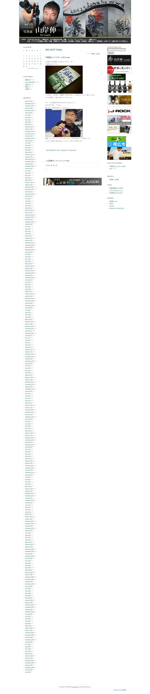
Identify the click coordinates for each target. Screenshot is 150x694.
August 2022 (28, 196)
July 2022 (27, 198)
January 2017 (28, 351)
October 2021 (29, 219)
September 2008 (29, 583)
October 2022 (29, 191)
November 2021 (29, 217)
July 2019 (27, 282)
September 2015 (29, 388)
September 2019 (29, 277)
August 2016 (28, 363)
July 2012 (27, 477)
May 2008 (28, 593)
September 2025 (29, 110)
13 (35, 58)
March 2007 (28, 625)
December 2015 (29, 382)
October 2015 (29, 386)
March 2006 (28, 653)
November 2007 (29, 607)
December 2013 (29, 437)
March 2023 (28, 180)
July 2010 (27, 532)
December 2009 (29, 549)
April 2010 (28, 539)
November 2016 (29, 356)
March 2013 (28, 458)
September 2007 (29, 611)
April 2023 (28, 177)
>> (37, 68)
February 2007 (29, 628)
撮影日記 (28, 79)
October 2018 (29, 303)
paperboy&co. (75, 687)
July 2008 (27, 588)
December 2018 (29, 298)
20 (35, 61)
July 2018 (27, 310)
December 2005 (29, 660)
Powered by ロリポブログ (116, 208)
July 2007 (27, 616)
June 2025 (28, 117)
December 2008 (29, 577)
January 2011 (28, 519)
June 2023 (28, 173)
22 (40, 61)
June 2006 (28, 646)
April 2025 (28, 122)
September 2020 (29, 249)
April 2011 (28, 512)
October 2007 (29, 609)
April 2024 (28, 149)
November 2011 (29, 495)
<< (28, 68)
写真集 (27, 89)
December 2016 (29, 354)
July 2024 (27, 142)
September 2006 (29, 639)
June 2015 (28, 395)
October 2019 (29, 275)
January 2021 (28, 240)
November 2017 (29, 328)
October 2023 (29, 163)
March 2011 (28, 514)
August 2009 (28, 558)
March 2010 (28, 542)
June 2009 (28, 563)
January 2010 (28, 546)
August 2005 (28, 669)
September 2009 (29, 556)
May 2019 (28, 286)
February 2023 (29, 182)
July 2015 (27, 393)
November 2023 (29, 161)
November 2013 (29, 440)
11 (29, 58)
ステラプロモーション (116, 190)
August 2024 (28, 140)
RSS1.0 (111, 203)
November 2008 (29, 579)
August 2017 (28, 335)
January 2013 (28, 463)
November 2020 (29, 245)
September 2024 (29, 138)
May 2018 (28, 314)
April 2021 (28, 233)
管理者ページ (113, 201)
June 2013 (28, 451)
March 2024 (28, 152)
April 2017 (28, 344)
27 (35, 63)
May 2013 (28, 454)
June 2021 (28, 228)
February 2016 (29, 377)
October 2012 (29, 470)
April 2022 (28, 205)
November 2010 (29, 523)
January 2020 (28, 268)
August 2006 (28, 641)
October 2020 (29, 247)
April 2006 (28, 651)
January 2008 (28, 602)
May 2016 (28, 370)
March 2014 (28, 430)
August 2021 (28, 224)
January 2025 (28, 129)
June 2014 (28, 423)
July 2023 (27, 170)
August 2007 (28, 614)
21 (37, 61)
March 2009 (28, 570)
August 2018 (28, 307)
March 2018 (28, 319)
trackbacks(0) (72, 150)
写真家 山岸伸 (95, 53)
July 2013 (27, 449)
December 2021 (29, 214)
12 (32, 58)
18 (29, 61)
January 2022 (28, 212)
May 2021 (28, 231)
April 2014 (28, 428)
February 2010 (29, 544)
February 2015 (29, 405)
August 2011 (28, 502)
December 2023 (29, 159)
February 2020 (29, 266)
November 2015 (29, 384)
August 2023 (28, 168)
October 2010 (29, 525)
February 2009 (29, 572)
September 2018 (29, 305)
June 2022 (28, 201)
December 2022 (29, 187)
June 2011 (28, 507)
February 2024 (29, 154)
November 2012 (29, 467)
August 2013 (28, 446)
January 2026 (28, 101)
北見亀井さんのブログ (116, 192)
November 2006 (29, 635)
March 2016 (28, 375)
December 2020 (29, 242)
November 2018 (29, 300)
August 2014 (28, 419)
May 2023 (28, 175)
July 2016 (27, 365)
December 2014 (29, 409)
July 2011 (27, 505)
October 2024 (29, 135)
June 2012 (28, 479)
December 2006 (29, 632)
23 (23, 63)
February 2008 (29, 600)
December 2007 (29, 604)
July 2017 (27, 337)
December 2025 (29, 103)
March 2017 (28, 347)
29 (40, 63)
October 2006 (29, 637)
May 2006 (28, 648)
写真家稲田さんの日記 (116, 188)
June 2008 (28, 590)
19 (32, 61)
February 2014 (29, 433)
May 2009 (28, 565)
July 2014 (27, 421)
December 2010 (29, 521)
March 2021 (28, 235)
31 (26, 66)
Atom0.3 (111, 206)
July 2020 (27, 254)
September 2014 (29, 416)
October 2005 (29, 665)
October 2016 (29, 358)
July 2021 (27, 226)
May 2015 (28, 398)
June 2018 (28, 312)
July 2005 (27, 672)
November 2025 (29, 105)
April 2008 (28, 595)
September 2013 (29, 444)
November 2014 (29, 412)
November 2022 (29, 189)
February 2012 (29, 488)
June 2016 (28, 368)
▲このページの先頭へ (120, 689)
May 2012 (28, 481)
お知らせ (28, 84)
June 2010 (28, 535)
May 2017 (28, 342)
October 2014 (29, 414)
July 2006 (27, 644)
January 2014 (28, 435)
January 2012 (28, 491)
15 (40, 58)
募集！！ (28, 86)
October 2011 (29, 498)
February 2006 (29, 655)
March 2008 (28, 597)
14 (37, 58)
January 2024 (28, 156)
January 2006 (28, 658)
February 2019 (29, 293)
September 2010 (29, 528)
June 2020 (28, 256)
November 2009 (29, 551)
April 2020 (28, 261)
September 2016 (29, 361)
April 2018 (28, 317)
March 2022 (28, 208)
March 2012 (28, 486)
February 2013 (29, 461)
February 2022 (29, 210)
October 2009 (29, 553)
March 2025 (28, 124)
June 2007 (28, 618)
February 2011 (29, 516)
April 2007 (28, 623)
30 (23, 66)
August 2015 (28, 391)
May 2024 (28, 147)
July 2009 (27, 560)
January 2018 (28, 324)
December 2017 (29, 326)
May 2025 (28, 119)
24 (26, 63)
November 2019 (29, 272)
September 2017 (29, 333)
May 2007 (28, 621)
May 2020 (28, 259)
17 (26, 61)
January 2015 (28, 407)
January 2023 (28, 184)
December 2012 (29, 465)
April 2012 (28, 484)
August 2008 (28, 586)
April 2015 (28, 400)
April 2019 (28, 289)
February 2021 (29, 238)
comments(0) (64, 150)
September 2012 (29, 472)
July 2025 (27, 115)
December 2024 (29, 131)
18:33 (58, 150)
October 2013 (29, 442)
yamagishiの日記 (30, 82)
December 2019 (29, 270)
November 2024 (29, 133)
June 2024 (28, 145)
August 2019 (28, 279)
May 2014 (28, 426)
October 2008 (29, 581)
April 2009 (28, 567)
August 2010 (28, 530)
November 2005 (29, 662)
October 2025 (29, 108)
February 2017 (29, 349)
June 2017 (28, 340)
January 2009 (28, 574)
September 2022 (29, 194)
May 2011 (28, 509)
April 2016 (28, 372)
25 (29, 63)
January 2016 (28, 379)
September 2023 (29, 166)
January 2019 (28, 296)
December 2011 (29, 493)
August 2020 (28, 252)
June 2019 (28, 284)
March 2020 (28, 263)
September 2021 (29, 221)
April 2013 (28, 456)
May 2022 (28, 203)
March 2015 (28, 402)
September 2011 (29, 500)
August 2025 (28, 112)
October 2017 (29, 330)
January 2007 (28, 630)
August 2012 (28, 474)
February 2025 (29, 126)
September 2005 (29, 667)
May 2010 (28, 537)
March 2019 (28, 291)
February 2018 (29, 321)
